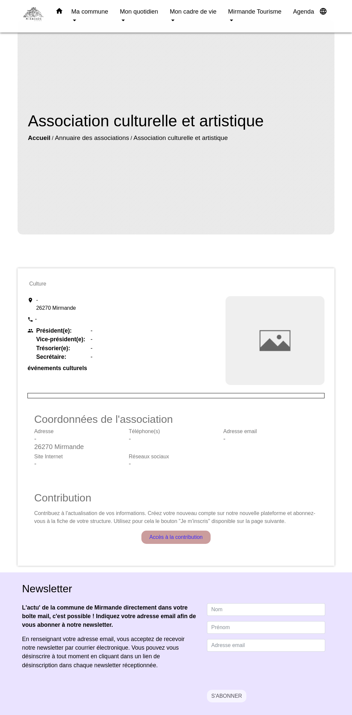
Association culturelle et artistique (180, 137)
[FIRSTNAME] (266, 627)
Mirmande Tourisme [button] (254, 11)
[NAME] (266, 609)
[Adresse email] (266, 645)
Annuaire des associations (92, 137)
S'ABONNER (226, 696)
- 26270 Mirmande (56, 304)
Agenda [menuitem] (303, 11)
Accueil (39, 137)
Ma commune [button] (89, 11)
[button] (59, 12)
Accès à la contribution (176, 537)
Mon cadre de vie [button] (193, 11)
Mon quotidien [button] (139, 11)
